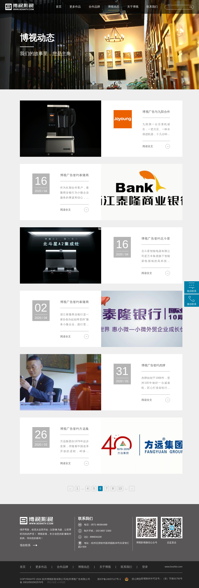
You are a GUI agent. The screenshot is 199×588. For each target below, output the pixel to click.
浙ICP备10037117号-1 (109, 579)
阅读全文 (156, 146)
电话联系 (191, 291)
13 (120, 488)
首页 (59, 6)
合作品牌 (94, 6)
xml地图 (61, 582)
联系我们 (152, 6)
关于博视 (132, 6)
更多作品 (75, 6)
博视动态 (113, 6)
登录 (145, 566)
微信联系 (191, 304)
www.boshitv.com (173, 566)
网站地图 (52, 582)
